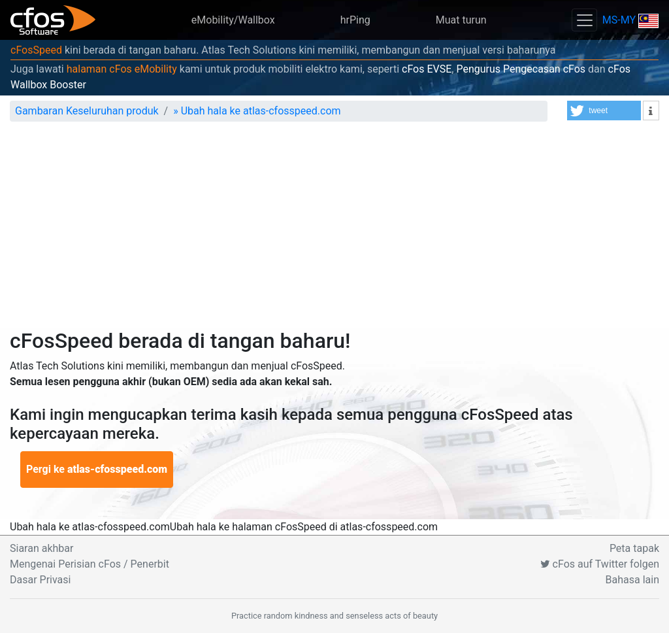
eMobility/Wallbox (233, 20)
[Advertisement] (334, 230)
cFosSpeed (36, 50)
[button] (604, 110)
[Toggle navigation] (584, 20)
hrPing (355, 20)
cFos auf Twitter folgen (599, 564)
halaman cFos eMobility (122, 69)
